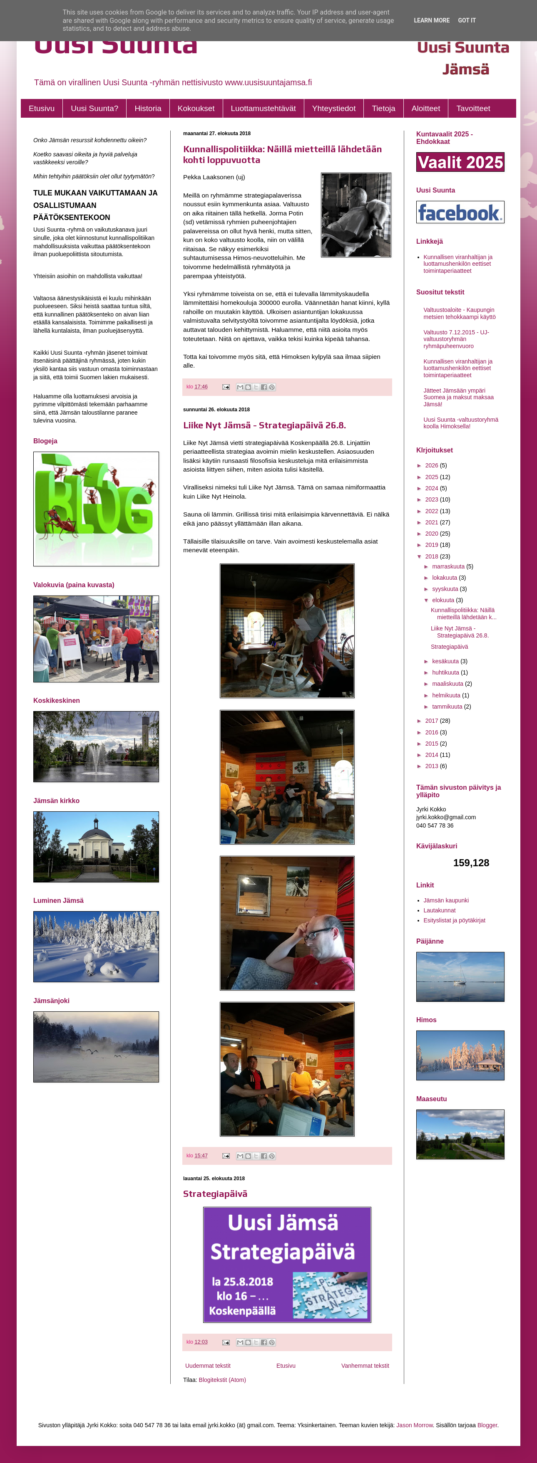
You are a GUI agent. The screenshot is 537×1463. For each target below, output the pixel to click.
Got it (467, 20)
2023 (432, 499)
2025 (432, 477)
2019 (432, 544)
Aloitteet (426, 108)
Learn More (432, 20)
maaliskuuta (448, 683)
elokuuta (444, 600)
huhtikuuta (446, 672)
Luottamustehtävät (263, 108)
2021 (432, 522)
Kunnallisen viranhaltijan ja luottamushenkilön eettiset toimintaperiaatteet (458, 264)
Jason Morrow (414, 1425)
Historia (147, 108)
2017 (432, 720)
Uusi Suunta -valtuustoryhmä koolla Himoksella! (461, 423)
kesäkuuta (446, 661)
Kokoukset (196, 108)
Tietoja (383, 108)
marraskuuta (449, 566)
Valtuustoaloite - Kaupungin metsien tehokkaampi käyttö (460, 313)
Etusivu (42, 108)
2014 (432, 754)
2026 (432, 465)
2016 (432, 732)
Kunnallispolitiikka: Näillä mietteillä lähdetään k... (464, 613)
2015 (432, 743)
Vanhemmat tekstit (365, 1365)
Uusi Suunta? (94, 108)
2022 (432, 511)
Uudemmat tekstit (208, 1365)
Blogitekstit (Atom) (222, 1380)
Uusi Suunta (116, 42)
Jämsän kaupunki (446, 900)
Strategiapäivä (215, 1193)
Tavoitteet (473, 108)
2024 (432, 488)
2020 (432, 533)
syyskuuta (446, 589)
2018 (432, 556)
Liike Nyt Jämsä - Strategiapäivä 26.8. (264, 425)
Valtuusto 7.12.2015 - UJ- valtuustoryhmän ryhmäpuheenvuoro (457, 339)
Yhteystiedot (334, 108)
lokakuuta (445, 577)
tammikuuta (448, 706)
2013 (432, 766)
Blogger (487, 1425)
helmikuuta (447, 695)
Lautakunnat (440, 910)
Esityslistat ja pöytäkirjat (455, 920)
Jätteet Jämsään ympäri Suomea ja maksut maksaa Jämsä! (459, 397)
